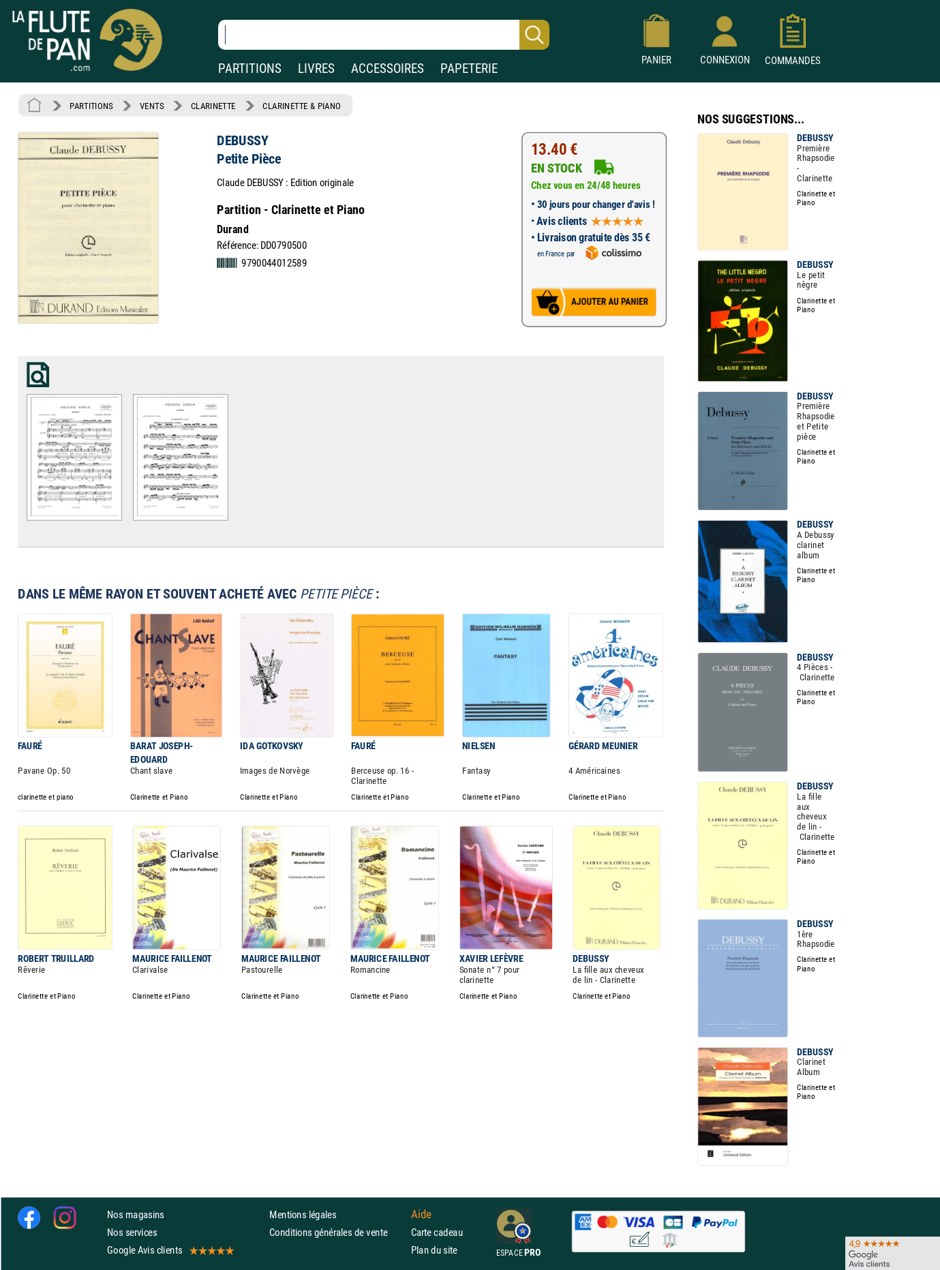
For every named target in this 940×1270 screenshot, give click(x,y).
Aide (421, 1214)
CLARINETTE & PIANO (301, 105)
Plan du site (434, 1250)
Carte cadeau (437, 1232)
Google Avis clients (169, 1250)
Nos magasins (135, 1214)
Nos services (132, 1232)
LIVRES (316, 68)
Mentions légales (302, 1214)
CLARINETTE (213, 105)
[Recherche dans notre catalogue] (383, 35)
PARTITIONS (250, 68)
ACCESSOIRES (387, 68)
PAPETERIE (469, 68)
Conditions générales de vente (337, 1232)
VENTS (152, 105)
